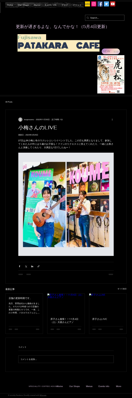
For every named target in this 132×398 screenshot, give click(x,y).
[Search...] (104, 17)
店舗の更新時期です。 (20, 298)
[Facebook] (100, 3)
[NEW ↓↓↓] (111, 51)
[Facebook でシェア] (19, 266)
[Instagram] (93, 3)
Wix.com (43, 395)
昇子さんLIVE (99, 319)
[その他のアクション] (112, 119)
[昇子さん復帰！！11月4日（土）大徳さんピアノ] (66, 304)
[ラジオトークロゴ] (87, 3)
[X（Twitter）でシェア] (26, 266)
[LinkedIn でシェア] (32, 266)
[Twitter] (106, 3)
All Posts (8, 102)
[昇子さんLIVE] (107, 304)
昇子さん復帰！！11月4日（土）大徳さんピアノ (64, 321)
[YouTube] (112, 3)
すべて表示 (122, 289)
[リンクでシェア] (38, 266)
